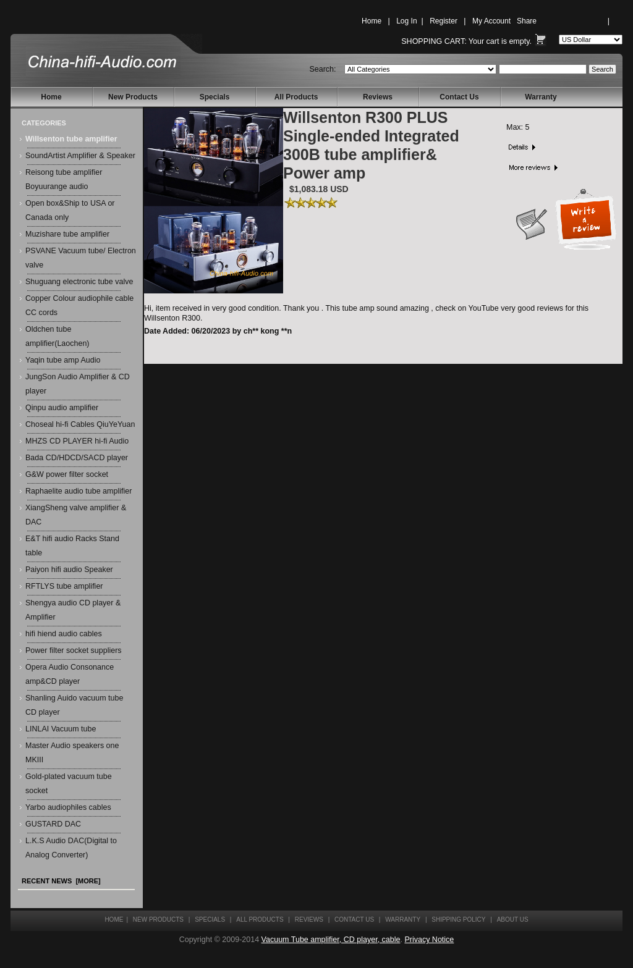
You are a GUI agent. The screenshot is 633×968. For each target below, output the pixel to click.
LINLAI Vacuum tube (60, 729)
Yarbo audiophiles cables (68, 807)
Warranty (541, 97)
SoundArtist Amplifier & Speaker (80, 155)
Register (443, 21)
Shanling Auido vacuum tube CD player (74, 705)
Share (527, 21)
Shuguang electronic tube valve (79, 281)
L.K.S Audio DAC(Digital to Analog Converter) (71, 847)
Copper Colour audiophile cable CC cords (79, 305)
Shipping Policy (458, 919)
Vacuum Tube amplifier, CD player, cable (331, 939)
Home (371, 21)
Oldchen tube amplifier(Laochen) (57, 336)
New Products (133, 97)
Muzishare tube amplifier (67, 234)
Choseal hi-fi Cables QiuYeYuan (80, 424)
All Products (296, 97)
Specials (215, 97)
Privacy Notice (429, 939)
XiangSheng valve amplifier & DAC (75, 514)
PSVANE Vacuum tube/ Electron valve (80, 257)
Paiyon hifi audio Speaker (69, 569)
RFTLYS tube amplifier (64, 586)
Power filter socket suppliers (73, 650)
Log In (406, 21)
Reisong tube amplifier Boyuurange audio (63, 179)
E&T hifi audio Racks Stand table (72, 545)
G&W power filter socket (66, 474)
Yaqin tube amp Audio (62, 360)
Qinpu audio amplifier (61, 407)
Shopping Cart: (433, 41)
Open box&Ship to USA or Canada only (70, 210)
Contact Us (459, 97)
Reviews (378, 97)
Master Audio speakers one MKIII (72, 752)
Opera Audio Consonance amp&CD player (69, 674)
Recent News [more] (61, 881)
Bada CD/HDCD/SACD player (76, 457)
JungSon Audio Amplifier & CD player (77, 383)
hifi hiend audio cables (63, 633)
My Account (491, 21)
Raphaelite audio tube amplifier (78, 491)
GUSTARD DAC (53, 824)
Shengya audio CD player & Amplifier (73, 610)
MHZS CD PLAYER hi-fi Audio (77, 441)
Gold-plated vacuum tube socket (68, 783)
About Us (513, 919)
